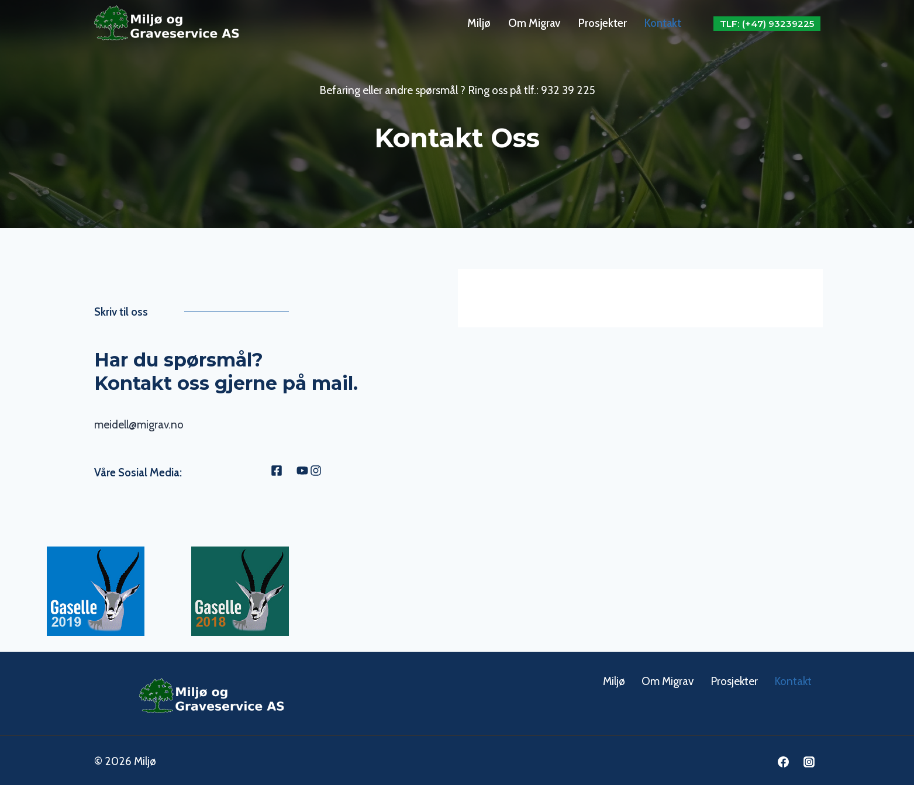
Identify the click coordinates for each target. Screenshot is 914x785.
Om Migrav (534, 23)
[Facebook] (783, 759)
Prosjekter (602, 23)
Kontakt (662, 23)
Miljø (479, 23)
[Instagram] (809, 759)
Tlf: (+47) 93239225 (767, 23)
